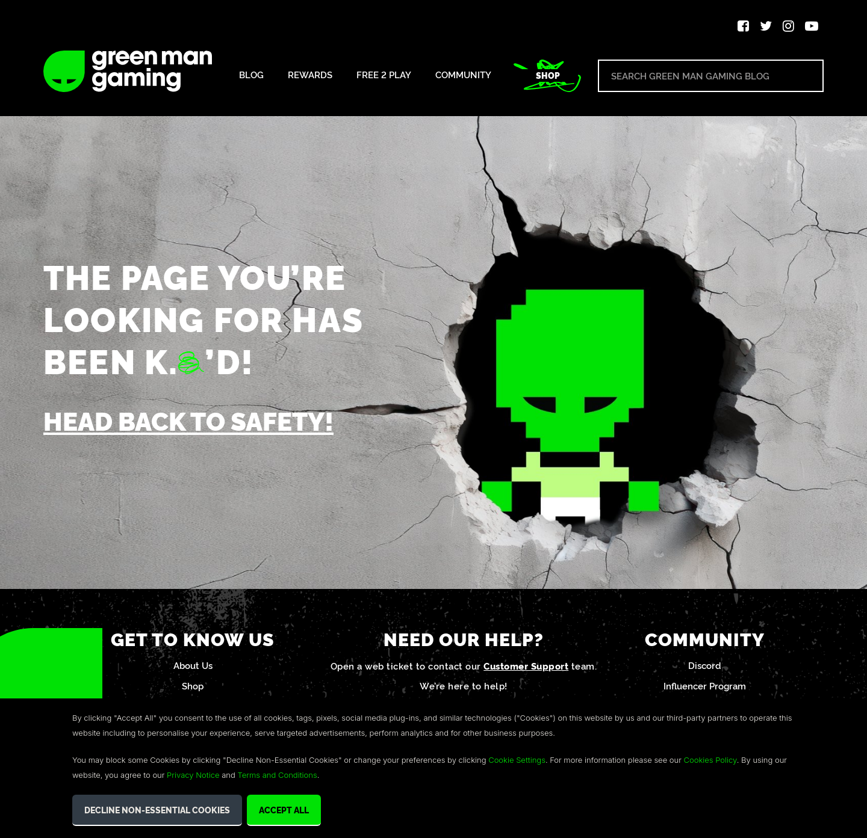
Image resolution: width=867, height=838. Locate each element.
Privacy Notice (193, 775)
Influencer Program (704, 688)
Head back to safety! (195, 421)
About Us (193, 667)
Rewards (310, 75)
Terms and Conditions (277, 775)
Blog (251, 75)
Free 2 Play (383, 75)
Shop (548, 75)
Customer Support (525, 668)
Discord (704, 667)
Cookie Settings (516, 760)
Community (463, 75)
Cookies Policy (710, 760)
